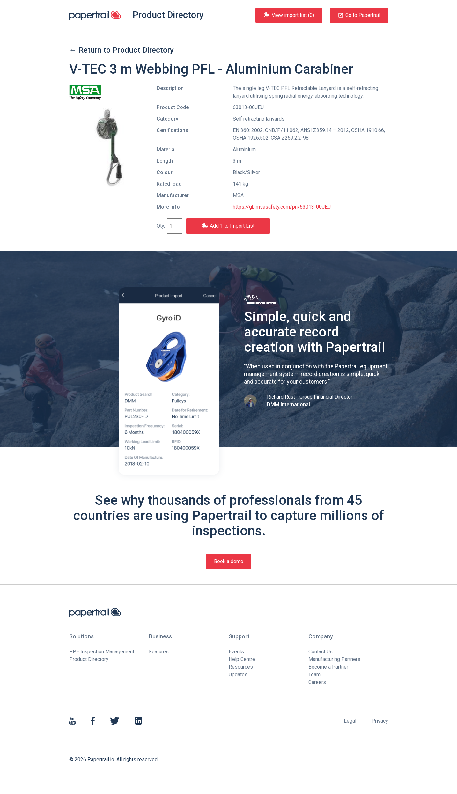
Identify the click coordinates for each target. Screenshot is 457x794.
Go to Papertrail (359, 15)
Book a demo (228, 561)
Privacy (380, 721)
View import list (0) (288, 15)
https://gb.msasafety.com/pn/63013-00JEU (282, 207)
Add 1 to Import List (228, 226)
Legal (350, 721)
